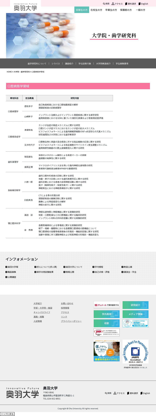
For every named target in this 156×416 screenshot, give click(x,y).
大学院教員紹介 (103, 63)
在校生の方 (96, 9)
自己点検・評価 (101, 271)
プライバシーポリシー (71, 321)
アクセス (119, 3)
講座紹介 (69, 63)
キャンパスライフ (42, 312)
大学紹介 (38, 303)
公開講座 (10, 277)
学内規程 (98, 266)
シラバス (56, 63)
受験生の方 (82, 9)
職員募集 (10, 271)
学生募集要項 (122, 63)
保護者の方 (126, 9)
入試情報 (38, 321)
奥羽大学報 (11, 266)
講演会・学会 (129, 271)
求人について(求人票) (45, 266)
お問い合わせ (67, 303)
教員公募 (127, 266)
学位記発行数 (85, 63)
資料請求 (132, 3)
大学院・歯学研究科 (22, 71)
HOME (9, 71)
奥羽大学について (72, 266)
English (144, 3)
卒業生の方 (111, 9)
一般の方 (140, 9)
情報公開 (68, 271)
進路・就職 (39, 316)
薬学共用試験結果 (43, 271)
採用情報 (65, 307)
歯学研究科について (37, 63)
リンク (64, 316)
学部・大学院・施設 (43, 307)
